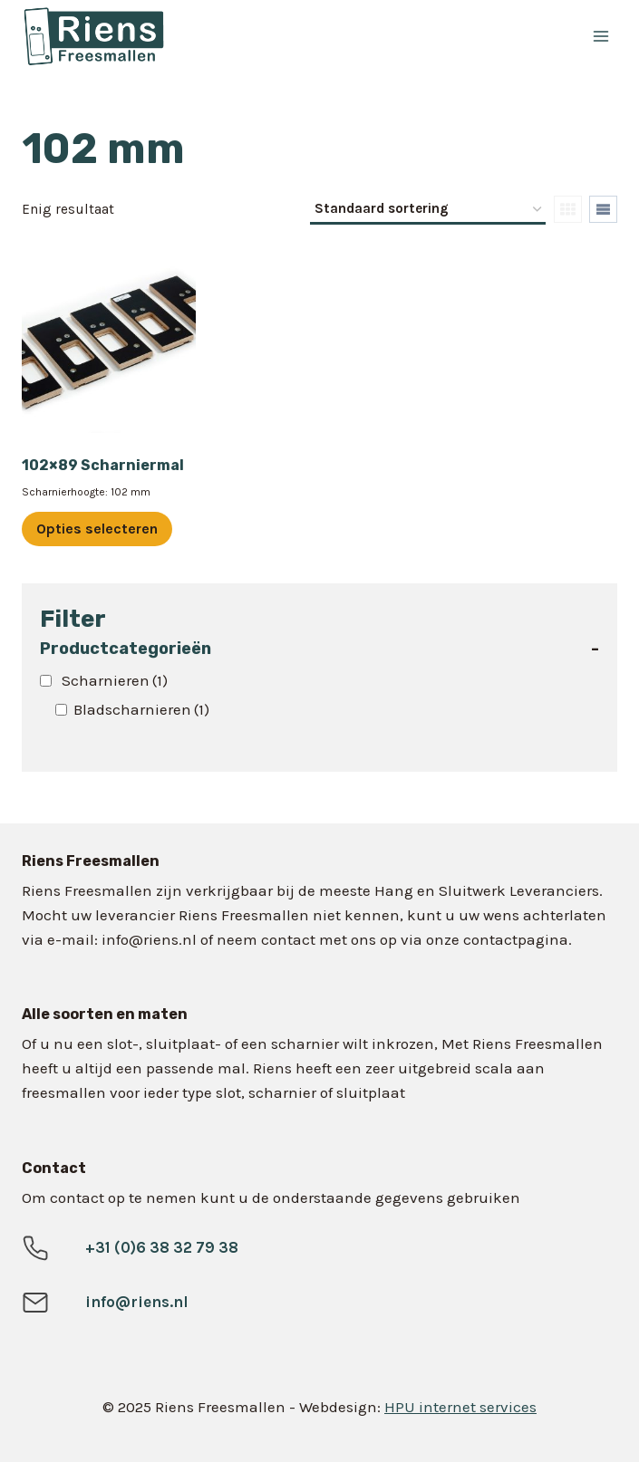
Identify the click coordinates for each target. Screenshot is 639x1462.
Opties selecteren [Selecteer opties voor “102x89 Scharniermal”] (97, 528)
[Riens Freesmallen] (198, 36)
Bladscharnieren (141, 709)
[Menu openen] (600, 36)
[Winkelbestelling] (428, 210)
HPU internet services (460, 1407)
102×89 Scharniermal (103, 465)
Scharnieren (115, 680)
